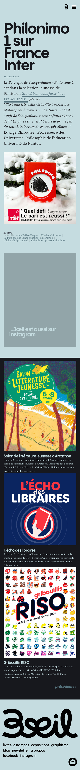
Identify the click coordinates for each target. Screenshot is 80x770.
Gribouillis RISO (16, 663)
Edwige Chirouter (51, 235)
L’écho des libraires (19, 550)
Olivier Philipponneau (16, 240)
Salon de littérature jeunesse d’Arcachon (37, 456)
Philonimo (37, 240)
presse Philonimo (55, 240)
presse (8, 232)
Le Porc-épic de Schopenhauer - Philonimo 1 (28, 238)
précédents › (65, 686)
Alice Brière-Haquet (27, 235)
